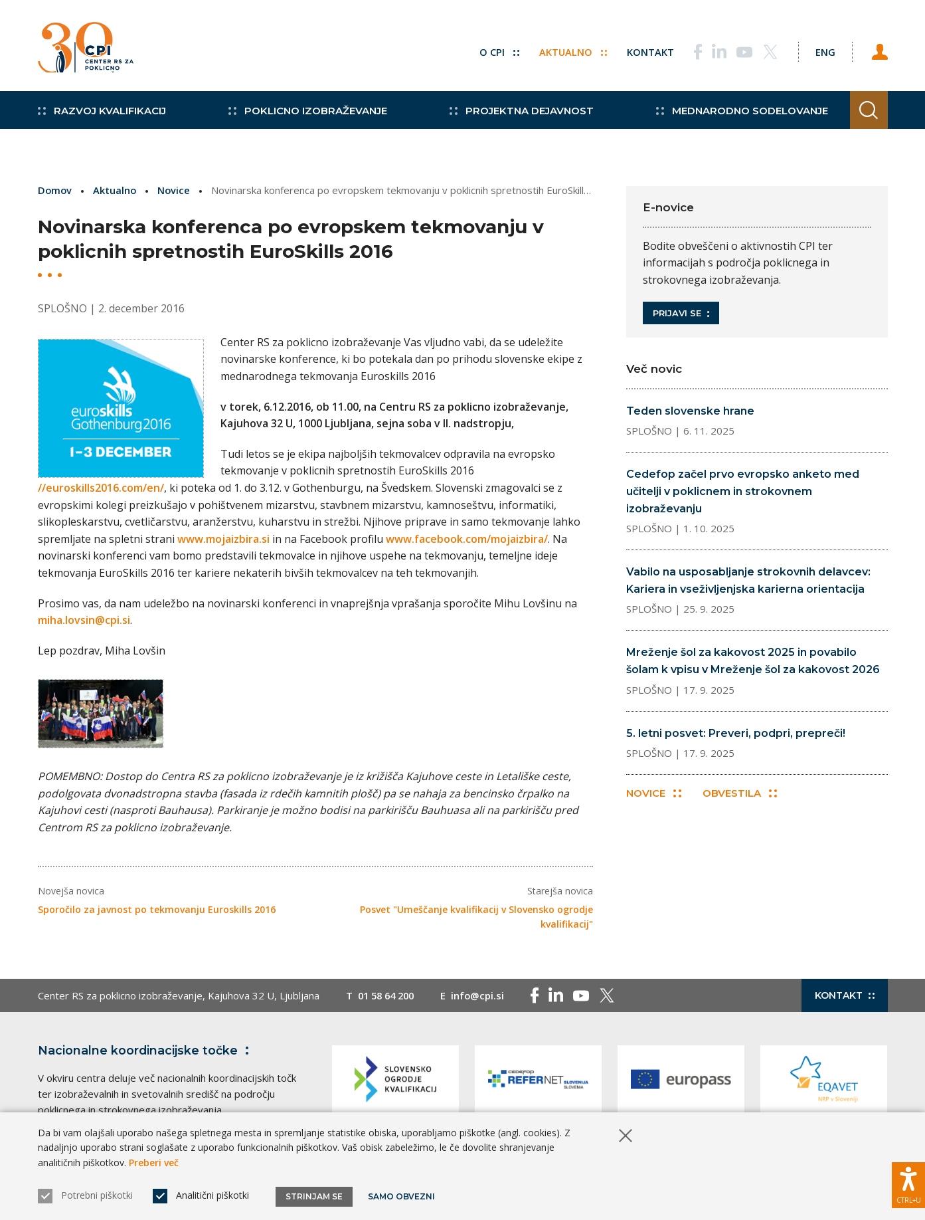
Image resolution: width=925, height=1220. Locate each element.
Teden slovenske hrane (690, 411)
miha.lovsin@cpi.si (84, 620)
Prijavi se (681, 313)
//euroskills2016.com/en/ (101, 487)
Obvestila (741, 794)
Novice (176, 190)
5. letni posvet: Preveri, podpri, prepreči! (735, 733)
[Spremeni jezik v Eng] (821, 49)
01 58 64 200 (389, 998)
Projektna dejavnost (512, 119)
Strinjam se (314, 1196)
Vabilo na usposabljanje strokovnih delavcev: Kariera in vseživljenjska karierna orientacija (748, 580)
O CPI (491, 49)
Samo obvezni (402, 1196)
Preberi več (154, 1162)
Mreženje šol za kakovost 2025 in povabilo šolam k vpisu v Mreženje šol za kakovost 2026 (753, 661)
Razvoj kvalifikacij (102, 119)
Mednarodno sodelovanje (728, 119)
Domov (55, 190)
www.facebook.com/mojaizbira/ (467, 538)
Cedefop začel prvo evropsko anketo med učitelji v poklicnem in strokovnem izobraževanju (742, 491)
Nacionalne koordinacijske (146, 1054)
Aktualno (565, 49)
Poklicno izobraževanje (303, 119)
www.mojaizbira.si (223, 538)
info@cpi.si (484, 998)
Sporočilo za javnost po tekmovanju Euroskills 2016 (157, 913)
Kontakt (643, 49)
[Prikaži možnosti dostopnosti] (908, 1183)
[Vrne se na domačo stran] (89, 50)
